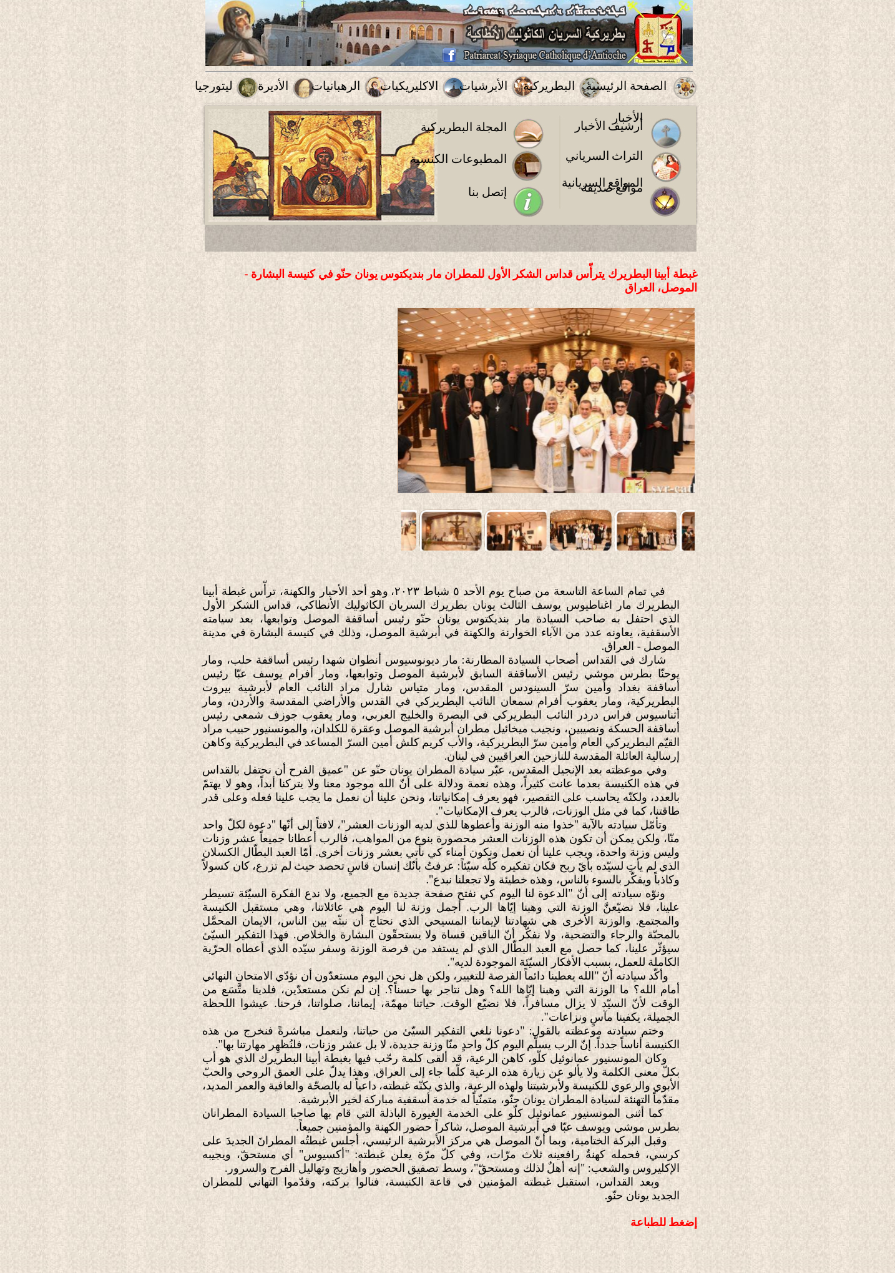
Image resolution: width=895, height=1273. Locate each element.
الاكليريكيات (409, 85)
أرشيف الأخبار (609, 125)
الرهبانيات (335, 85)
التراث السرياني (604, 155)
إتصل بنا (487, 192)
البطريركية (549, 85)
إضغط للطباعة (664, 1222)
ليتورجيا (214, 85)
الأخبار (627, 117)
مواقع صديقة (612, 187)
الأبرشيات (483, 85)
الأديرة (273, 85)
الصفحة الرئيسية (626, 85)
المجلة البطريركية (464, 127)
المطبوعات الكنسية (458, 158)
